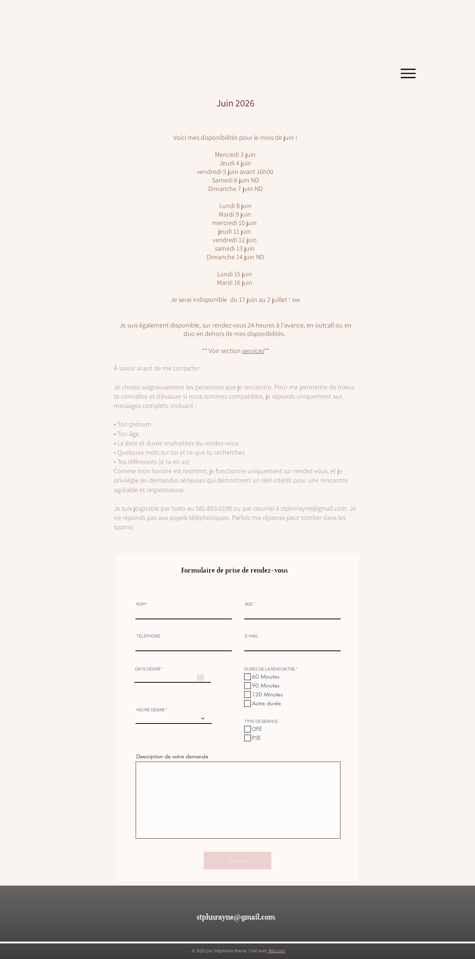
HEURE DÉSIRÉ (150, 710)
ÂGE (249, 604)
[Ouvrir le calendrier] (200, 677)
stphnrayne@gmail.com (314, 508)
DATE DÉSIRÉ (150, 669)
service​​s (253, 350)
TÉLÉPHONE (148, 636)
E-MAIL (251, 636)
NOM (140, 604)
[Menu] (408, 73)
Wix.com (276, 951)
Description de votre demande (172, 756)
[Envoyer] (237, 860)
